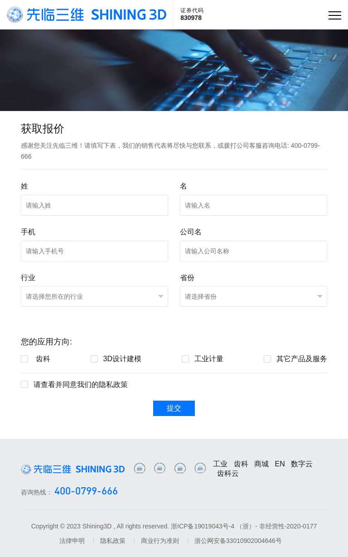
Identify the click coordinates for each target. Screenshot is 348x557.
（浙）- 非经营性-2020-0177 (276, 526)
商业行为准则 (160, 540)
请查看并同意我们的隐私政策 (81, 384)
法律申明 (72, 540)
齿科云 (228, 473)
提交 (174, 408)
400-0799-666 (86, 492)
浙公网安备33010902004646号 (238, 540)
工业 (220, 464)
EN (280, 464)
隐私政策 (113, 540)
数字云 (302, 464)
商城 (261, 464)
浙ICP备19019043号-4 (202, 526)
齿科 (241, 464)
